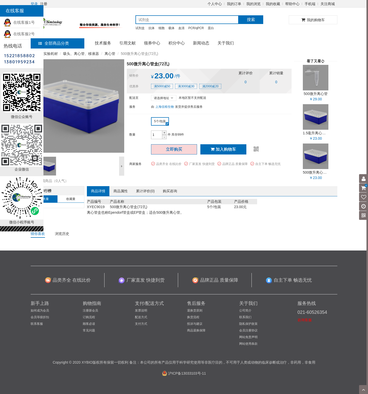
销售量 (44, 199)
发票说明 (141, 310)
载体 (171, 28)
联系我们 (245, 317)
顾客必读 (89, 324)
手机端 (310, 4)
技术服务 (103, 43)
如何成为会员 (40, 310)
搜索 (251, 19)
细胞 (161, 28)
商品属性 (120, 191)
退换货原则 (194, 310)
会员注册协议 (248, 330)
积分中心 (176, 43)
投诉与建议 (194, 324)
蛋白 (211, 28)
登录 (34, 4)
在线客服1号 (19, 22)
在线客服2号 (19, 34)
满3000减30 (186, 86)
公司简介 (245, 310)
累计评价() (145, 191)
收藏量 (70, 199)
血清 (181, 28)
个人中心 (215, 4)
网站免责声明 (248, 337)
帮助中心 (292, 4)
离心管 (110, 54)
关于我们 (225, 43)
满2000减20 (210, 86)
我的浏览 (253, 4)
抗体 (151, 28)
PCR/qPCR (196, 28)
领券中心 (152, 43)
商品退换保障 (196, 330)
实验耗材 (50, 54)
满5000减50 (162, 86)
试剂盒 (140, 28)
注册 (43, 4)
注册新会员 (90, 310)
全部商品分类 (53, 43)
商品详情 (98, 191)
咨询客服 (304, 320)
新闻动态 (201, 43)
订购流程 (89, 317)
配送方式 (141, 317)
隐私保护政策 (248, 324)
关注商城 (327, 4)
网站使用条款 (248, 343)
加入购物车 (223, 149)
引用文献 (127, 43)
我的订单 (234, 4)
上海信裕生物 (164, 107)
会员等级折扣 (40, 317)
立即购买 (174, 149)
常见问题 (89, 330)
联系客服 (37, 324)
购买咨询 (170, 191)
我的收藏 (273, 4)
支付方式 (141, 324)
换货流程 (193, 317)
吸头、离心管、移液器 (81, 54)
